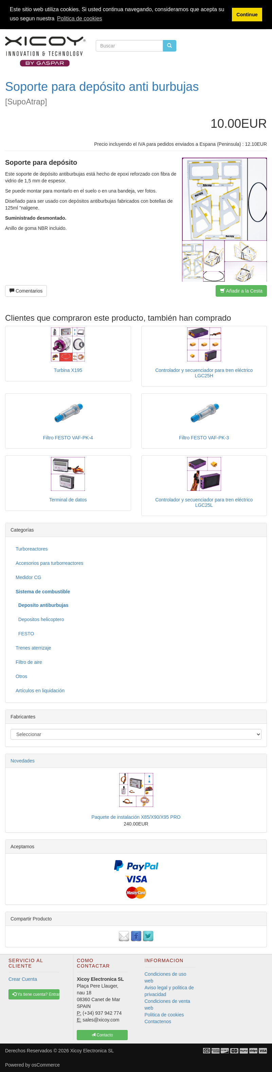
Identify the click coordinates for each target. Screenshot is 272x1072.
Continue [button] (246, 14)
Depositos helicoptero (40, 619)
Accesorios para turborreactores (49, 563)
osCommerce (46, 1065)
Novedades (23, 760)
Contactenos (158, 1021)
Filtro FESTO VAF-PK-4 (68, 437)
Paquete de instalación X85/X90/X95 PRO (135, 817)
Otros (21, 676)
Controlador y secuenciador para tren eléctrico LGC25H (204, 373)
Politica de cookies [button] (79, 18)
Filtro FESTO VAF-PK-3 (204, 437)
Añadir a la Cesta (241, 291)
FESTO (25, 633)
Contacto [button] (102, 1035)
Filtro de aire (29, 662)
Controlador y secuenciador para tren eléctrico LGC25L (204, 502)
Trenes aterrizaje (33, 648)
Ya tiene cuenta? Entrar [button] (35, 994)
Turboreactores (32, 549)
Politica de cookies (164, 1014)
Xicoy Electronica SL (92, 1050)
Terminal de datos (68, 499)
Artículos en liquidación (40, 690)
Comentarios (26, 291)
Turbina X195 (68, 370)
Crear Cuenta (22, 979)
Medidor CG (28, 577)
